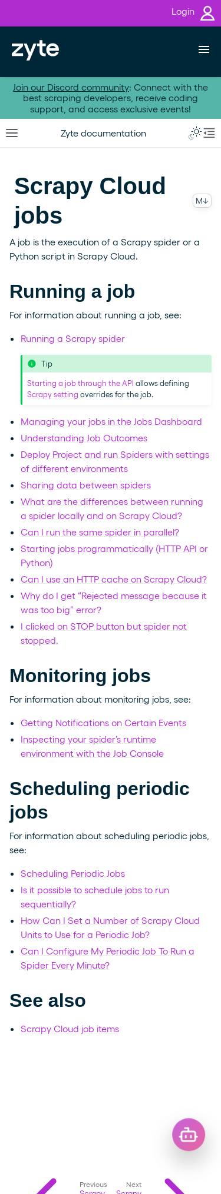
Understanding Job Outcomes (84, 437)
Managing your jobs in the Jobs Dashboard (111, 421)
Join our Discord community (71, 86)
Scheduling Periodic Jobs (73, 873)
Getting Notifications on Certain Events (103, 722)
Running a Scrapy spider (73, 338)
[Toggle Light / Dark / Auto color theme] (195, 133)
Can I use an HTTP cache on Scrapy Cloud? (114, 578)
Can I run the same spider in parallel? (100, 531)
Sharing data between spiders (86, 484)
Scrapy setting (52, 394)
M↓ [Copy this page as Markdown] (202, 200)
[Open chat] (197, 1144)
